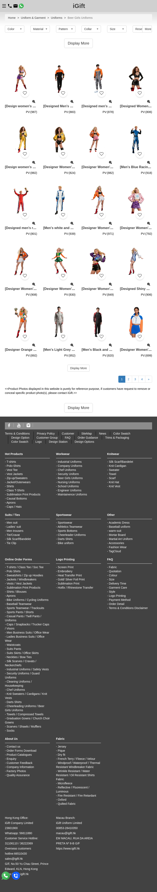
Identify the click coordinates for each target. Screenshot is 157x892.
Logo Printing (117, 595)
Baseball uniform (119, 526)
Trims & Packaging (117, 437)
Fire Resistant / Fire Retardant (77, 795)
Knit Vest (114, 486)
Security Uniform (68, 474)
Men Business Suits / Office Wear (28, 632)
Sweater (114, 470)
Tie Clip (11, 543)
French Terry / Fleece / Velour (76, 758)
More (148, 29)
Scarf (112, 478)
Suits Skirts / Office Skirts (23, 653)
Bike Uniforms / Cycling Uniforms (28, 599)
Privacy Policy (46, 433)
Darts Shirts (65, 539)
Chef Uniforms (67, 470)
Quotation (115, 571)
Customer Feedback (20, 763)
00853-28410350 (67, 828)
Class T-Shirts (16, 490)
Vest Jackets (15, 474)
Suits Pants (14, 649)
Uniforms (56, 17)
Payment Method (120, 599)
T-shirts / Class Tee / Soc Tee (25, 567)
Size (111, 579)
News (102, 433)
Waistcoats (14, 644)
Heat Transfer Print (70, 575)
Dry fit (61, 754)
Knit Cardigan (117, 465)
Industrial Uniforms (70, 461)
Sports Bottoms (67, 530)
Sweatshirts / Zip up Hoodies (25, 575)
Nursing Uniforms (69, 482)
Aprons (11, 502)
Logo (38, 441)
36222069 (26, 843)
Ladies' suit (14, 526)
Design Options (84, 441)
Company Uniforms (70, 465)
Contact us (13, 746)
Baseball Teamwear (19, 604)
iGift (79, 5)
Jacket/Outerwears (19, 482)
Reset (138, 29)
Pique (61, 750)
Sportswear (65, 522)
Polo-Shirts (14, 465)
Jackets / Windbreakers (22, 579)
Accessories (116, 543)
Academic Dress (119, 522)
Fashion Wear (118, 547)
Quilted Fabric (67, 803)
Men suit (12, 522)
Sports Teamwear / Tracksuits (25, 608)
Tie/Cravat (13, 535)
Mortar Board (117, 535)
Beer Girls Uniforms (70, 478)
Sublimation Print (69, 583)
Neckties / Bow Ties (19, 657)
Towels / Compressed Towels (25, 714)
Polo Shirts (14, 571)
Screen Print (66, 567)
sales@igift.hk (14, 858)
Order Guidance (88, 437)
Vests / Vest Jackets (19, 583)
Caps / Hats (14, 506)
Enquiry (11, 758)
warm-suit (115, 530)
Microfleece (65, 783)
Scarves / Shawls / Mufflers (24, 726)
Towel (112, 474)
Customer (68, 433)
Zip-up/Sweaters (17, 478)
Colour (113, 575)
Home (12, 17)
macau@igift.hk (66, 833)
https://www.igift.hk (68, 848)
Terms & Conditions (17, 433)
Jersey (62, 746)
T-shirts (11, 461)
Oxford (62, 799)
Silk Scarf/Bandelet (121, 461)
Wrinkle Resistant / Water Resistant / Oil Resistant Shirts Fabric (75, 775)
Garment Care (118, 587)
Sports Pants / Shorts (20, 612)
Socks (11, 730)
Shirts (10, 486)
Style (112, 591)
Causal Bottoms (17, 498)
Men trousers (15, 530)
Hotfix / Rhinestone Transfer (75, 587)
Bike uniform (66, 543)
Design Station (58, 441)
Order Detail (116, 604)
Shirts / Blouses (17, 591)
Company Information (20, 767)
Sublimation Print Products (23, 494)
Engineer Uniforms (70, 490)
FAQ (68, 437)
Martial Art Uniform (121, 539)
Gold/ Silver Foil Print (71, 579)
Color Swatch (121, 433)
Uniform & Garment (33, 17)
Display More (78, 368)
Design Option (20, 437)
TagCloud (115, 551)
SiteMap (86, 433)
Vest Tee (12, 470)
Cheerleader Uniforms (72, 535)
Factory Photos (16, 771)
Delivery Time (117, 583)
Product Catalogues (19, 754)
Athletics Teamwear (70, 526)
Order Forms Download (22, 750)
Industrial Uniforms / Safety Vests (28, 669)
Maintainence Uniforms (72, 494)
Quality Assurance (18, 775)
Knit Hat (114, 482)
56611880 (25, 833)
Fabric (113, 567)
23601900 (11, 828)
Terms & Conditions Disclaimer (128, 608)
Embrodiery (65, 571)
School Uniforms (68, 486)
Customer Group (47, 437)
